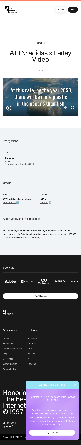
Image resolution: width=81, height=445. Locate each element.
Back (60, 9)
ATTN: (40, 70)
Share (73, 9)
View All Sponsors (41, 296)
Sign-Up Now (52, 433)
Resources (8, 344)
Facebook (32, 364)
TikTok (30, 349)
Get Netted (8, 359)
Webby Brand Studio (12, 349)
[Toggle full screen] (72, 107)
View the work (9, 203)
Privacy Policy (9, 369)
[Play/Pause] (9, 108)
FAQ (5, 354)
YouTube (31, 354)
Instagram (32, 339)
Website (44, 203)
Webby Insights (10, 364)
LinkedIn (32, 344)
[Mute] (65, 107)
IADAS (6, 339)
